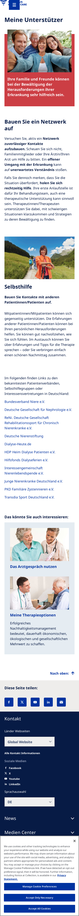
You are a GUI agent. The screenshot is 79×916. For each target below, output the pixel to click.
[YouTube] (35, 702)
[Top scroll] (62, 673)
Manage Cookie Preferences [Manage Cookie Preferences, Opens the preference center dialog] (39, 886)
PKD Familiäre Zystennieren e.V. (29, 489)
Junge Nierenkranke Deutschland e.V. (33, 481)
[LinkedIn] (48, 702)
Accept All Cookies (39, 908)
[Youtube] (14, 779)
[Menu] (14, 5)
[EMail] (61, 702)
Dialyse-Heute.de (17, 444)
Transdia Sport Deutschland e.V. (29, 497)
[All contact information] (22, 753)
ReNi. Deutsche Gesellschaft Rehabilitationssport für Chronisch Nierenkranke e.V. (31, 422)
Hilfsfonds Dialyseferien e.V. (26, 460)
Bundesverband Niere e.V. (24, 401)
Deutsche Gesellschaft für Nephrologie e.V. (38, 409)
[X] (22, 702)
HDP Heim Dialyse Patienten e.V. (29, 452)
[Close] (74, 841)
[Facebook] (8, 702)
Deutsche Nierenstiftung (23, 436)
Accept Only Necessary (39, 897)
